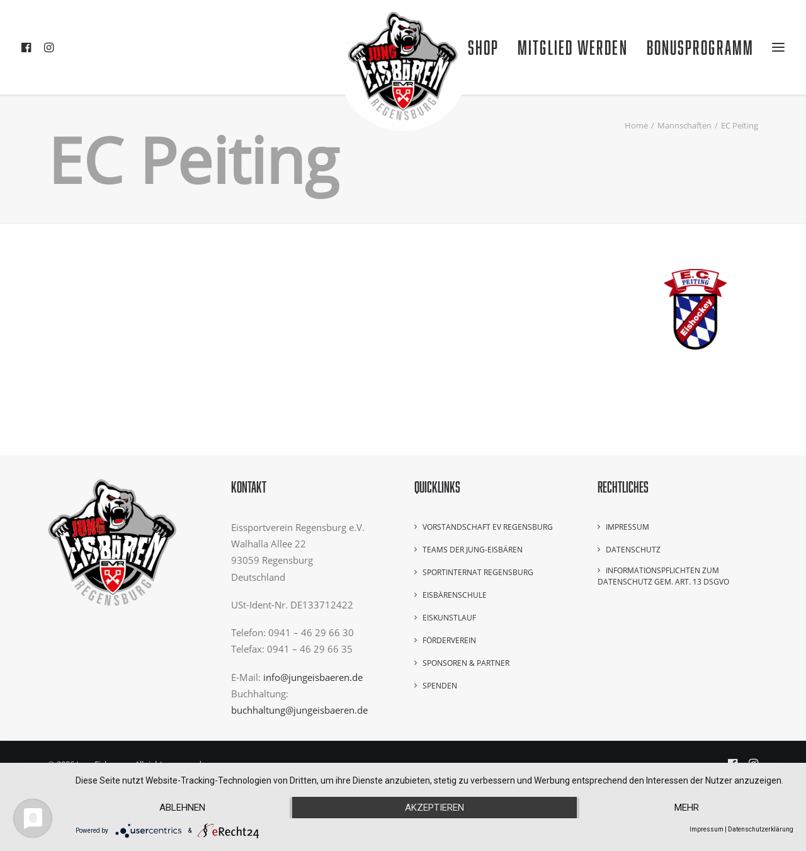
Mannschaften (684, 125)
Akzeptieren (434, 807)
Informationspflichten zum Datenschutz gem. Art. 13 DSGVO (663, 576)
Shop (483, 47)
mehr (686, 807)
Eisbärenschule (455, 595)
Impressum (627, 527)
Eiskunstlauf (449, 617)
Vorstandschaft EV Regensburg (488, 527)
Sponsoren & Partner (466, 663)
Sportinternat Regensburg (478, 572)
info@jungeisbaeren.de (313, 677)
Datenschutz (633, 549)
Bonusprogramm (700, 47)
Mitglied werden (573, 47)
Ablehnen (182, 807)
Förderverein (449, 640)
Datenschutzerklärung (760, 829)
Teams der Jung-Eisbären (473, 549)
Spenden (440, 685)
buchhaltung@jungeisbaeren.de (299, 710)
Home (636, 125)
